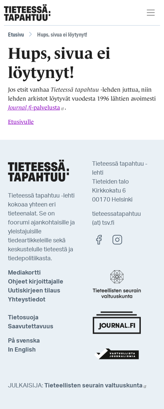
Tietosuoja (23, 318)
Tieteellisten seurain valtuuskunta (95, 386)
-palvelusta (36, 107)
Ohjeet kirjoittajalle (35, 282)
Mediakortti (24, 273)
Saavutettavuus (30, 327)
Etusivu (16, 34)
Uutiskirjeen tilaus (34, 291)
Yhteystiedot (26, 300)
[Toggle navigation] (150, 12)
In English (22, 350)
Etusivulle (21, 122)
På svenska (24, 341)
